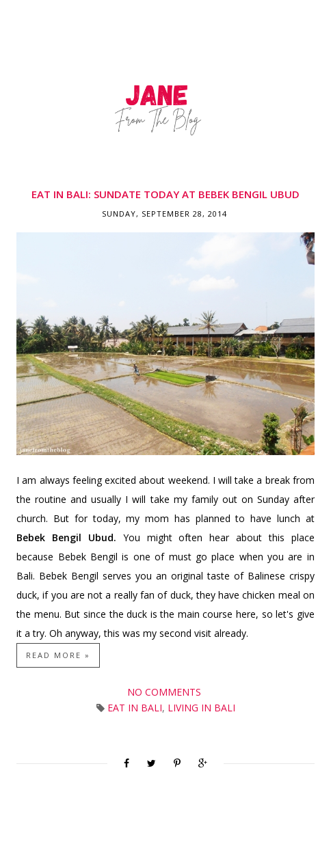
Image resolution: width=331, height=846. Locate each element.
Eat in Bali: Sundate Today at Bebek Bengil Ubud (165, 194)
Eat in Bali (134, 707)
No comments (165, 691)
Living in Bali (201, 707)
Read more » (58, 655)
